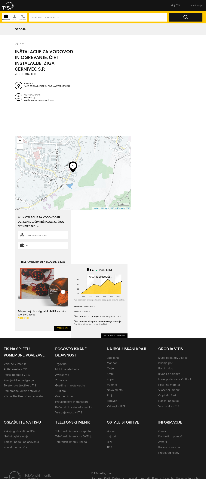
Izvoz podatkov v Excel (173, 358)
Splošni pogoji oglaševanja (21, 442)
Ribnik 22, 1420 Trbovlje (32, 85)
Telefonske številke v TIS (20, 385)
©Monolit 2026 (107, 208)
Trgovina (60, 364)
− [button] (20, 146)
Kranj (110, 374)
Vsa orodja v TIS (168, 406)
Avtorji (162, 442)
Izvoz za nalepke (169, 374)
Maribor (112, 363)
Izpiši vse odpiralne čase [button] (39, 100)
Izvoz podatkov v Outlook (175, 379)
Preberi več (62, 328)
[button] (10, 5)
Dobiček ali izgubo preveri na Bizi (90, 324)
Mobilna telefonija (67, 369)
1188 (109, 447)
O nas (162, 431)
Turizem (60, 391)
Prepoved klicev (168, 453)
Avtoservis (62, 375)
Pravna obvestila (169, 447)
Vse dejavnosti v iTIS (68, 412)
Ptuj (109, 395)
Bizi (28, 245)
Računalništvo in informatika (73, 407)
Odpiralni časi (167, 395)
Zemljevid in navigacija (19, 380)
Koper (111, 379)
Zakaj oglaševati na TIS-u (20, 431)
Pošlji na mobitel (169, 385)
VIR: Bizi (19, 44)
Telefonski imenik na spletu (73, 431)
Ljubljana (113, 358)
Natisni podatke (168, 401)
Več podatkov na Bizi (114, 335)
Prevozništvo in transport (71, 402)
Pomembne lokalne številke (22, 391)
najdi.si (111, 436)
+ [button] (20, 141)
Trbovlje (112, 401)
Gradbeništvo (64, 396)
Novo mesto (115, 390)
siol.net (111, 431)
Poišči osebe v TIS (15, 369)
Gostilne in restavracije (70, 385)
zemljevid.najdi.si (36, 235)
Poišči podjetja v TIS (17, 375)
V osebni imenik (169, 390)
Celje (110, 368)
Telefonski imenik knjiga (71, 442)
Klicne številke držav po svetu (23, 396)
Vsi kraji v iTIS (116, 406)
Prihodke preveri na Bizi (111, 316)
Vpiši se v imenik (15, 364)
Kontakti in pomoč (170, 436)
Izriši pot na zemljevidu (55, 86)
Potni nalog (165, 368)
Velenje (112, 385)
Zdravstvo (61, 380)
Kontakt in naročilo (16, 447)
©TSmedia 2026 (122, 208)
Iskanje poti (165, 363)
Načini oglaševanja (16, 436)
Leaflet (96, 208)
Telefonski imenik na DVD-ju (73, 436)
